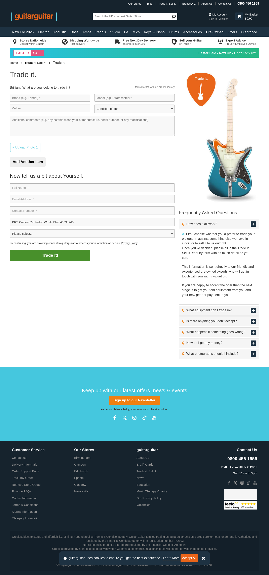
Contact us (19, 457)
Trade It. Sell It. (167, 3)
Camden (80, 464)
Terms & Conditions (25, 504)
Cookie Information (25, 498)
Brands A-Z (189, 3)
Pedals (100, 32)
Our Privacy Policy (149, 498)
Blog (149, 3)
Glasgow (80, 484)
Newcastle (81, 491)
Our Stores (134, 3)
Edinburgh (81, 471)
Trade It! (50, 255)
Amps (86, 32)
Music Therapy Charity (152, 491)
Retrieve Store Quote (26, 484)
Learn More (171, 558)
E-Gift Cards (145, 464)
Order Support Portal (26, 471)
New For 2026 (23, 32)
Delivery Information (25, 464)
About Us (206, 3)
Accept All (189, 558)
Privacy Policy (129, 243)
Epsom (79, 478)
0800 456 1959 (248, 3)
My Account (218, 14)
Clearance (249, 32)
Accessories (192, 32)
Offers (232, 32)
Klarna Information (24, 511)
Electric (43, 32)
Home (14, 62)
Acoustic (60, 32)
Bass (74, 32)
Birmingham (82, 457)
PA (126, 32)
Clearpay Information (26, 518)
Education (143, 484)
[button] (239, 16)
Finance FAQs (21, 491)
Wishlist (223, 18)
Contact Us (224, 3)
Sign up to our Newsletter (134, 400)
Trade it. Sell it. (35, 62)
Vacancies (143, 504)
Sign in (213, 18)
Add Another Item (28, 162)
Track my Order (22, 478)
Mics (136, 32)
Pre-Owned (215, 32)
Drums (174, 32)
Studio (115, 32)
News (140, 478)
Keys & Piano (154, 32)
